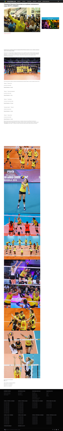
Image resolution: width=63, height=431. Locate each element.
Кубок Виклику (20, 394)
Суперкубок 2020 (35, 420)
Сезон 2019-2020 (35, 404)
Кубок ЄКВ (19, 393)
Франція (47, 395)
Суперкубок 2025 (35, 416)
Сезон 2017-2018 (35, 406)
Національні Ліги (49, 391)
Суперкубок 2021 (35, 419)
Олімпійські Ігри (34, 393)
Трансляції (29, 1)
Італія (47, 393)
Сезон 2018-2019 (35, 405)
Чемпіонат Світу (34, 394)
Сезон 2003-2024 (6, 417)
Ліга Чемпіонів (20, 392)
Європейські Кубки (21, 391)
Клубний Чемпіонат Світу (7, 33)
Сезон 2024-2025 (6, 403)
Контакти (34, 1)
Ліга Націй (33, 392)
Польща (47, 392)
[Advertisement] (22, 41)
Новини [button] (19, 1)
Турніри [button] (24, 1)
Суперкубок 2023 (35, 418)
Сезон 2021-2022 (6, 406)
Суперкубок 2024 (35, 417)
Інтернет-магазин (45, 1)
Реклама (39, 1)
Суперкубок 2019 (35, 421)
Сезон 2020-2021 (6, 407)
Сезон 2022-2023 (6, 405)
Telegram (5, 380)
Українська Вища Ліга (7, 393)
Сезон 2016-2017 (35, 407)
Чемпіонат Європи (35, 395)
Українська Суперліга (7, 392)
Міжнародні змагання (36, 391)
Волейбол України (7, 391)
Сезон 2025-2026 (6, 402)
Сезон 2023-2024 (6, 404)
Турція (47, 394)
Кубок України (6, 394)
